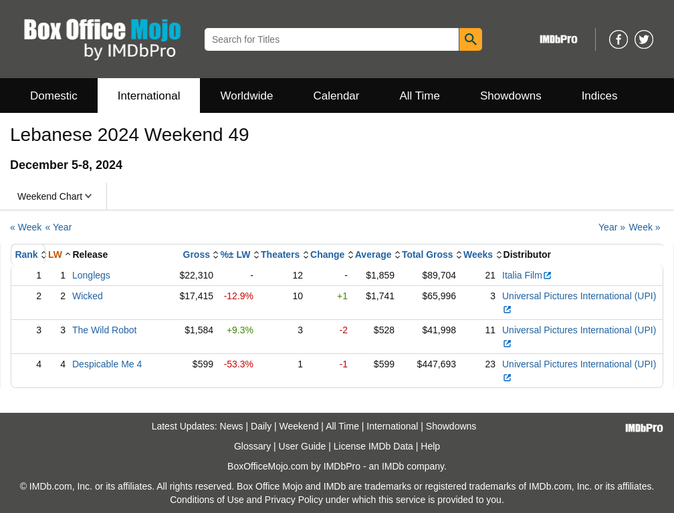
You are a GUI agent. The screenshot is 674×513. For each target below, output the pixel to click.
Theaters (280, 254)
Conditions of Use (207, 499)
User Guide (302, 446)
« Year (58, 227)
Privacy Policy (294, 499)
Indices (600, 96)
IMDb (393, 466)
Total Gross (427, 254)
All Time (420, 96)
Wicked (87, 296)
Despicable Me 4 (107, 364)
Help (430, 446)
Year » (611, 227)
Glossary (252, 446)
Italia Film (527, 275)
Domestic (54, 96)
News (231, 426)
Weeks (478, 254)
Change (327, 254)
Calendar (337, 96)
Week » (644, 227)
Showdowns (511, 96)
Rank (26, 254)
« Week (25, 227)
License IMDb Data (373, 446)
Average (373, 254)
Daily (261, 426)
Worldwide (246, 96)
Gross (196, 254)
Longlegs (91, 275)
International (149, 96)
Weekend (299, 426)
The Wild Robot (104, 330)
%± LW (235, 254)
